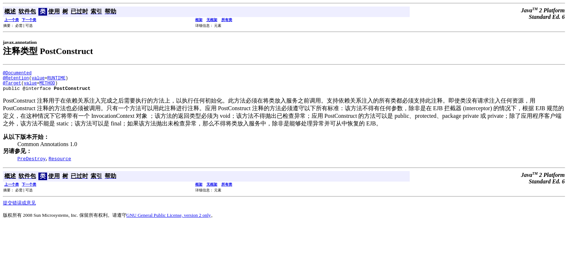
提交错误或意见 (19, 207)
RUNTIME (56, 80)
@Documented (17, 74)
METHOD (47, 86)
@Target (12, 86)
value (38, 80)
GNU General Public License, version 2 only (168, 219)
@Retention (16, 80)
